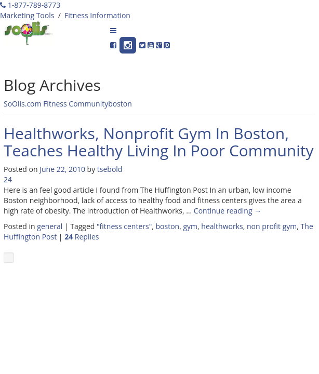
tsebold (110, 169)
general (49, 226)
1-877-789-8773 (30, 5)
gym (190, 226)
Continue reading (227, 211)
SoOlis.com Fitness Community (56, 104)
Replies (81, 237)
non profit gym (272, 226)
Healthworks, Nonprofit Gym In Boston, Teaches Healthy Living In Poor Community (158, 142)
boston (120, 104)
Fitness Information (97, 15)
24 (8, 179)
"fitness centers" (124, 226)
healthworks (222, 226)
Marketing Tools (27, 15)
